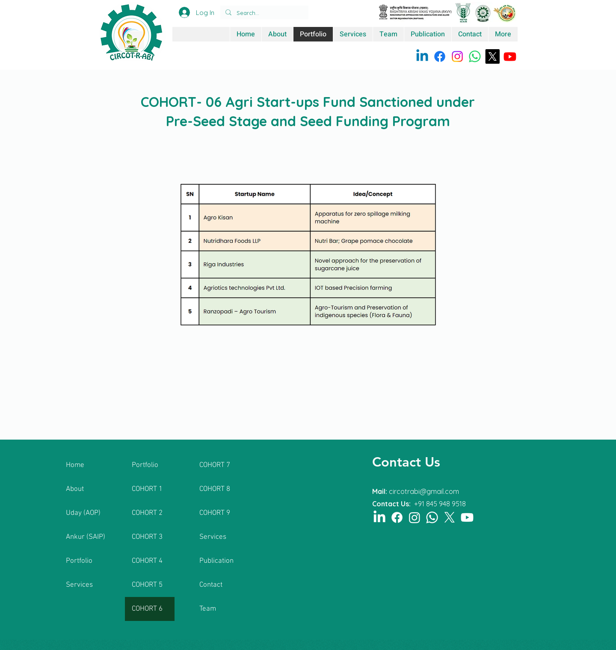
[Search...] (263, 13)
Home (75, 465)
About (75, 489)
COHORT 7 (214, 465)
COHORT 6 (147, 609)
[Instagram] (457, 56)
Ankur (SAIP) (85, 537)
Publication (216, 561)
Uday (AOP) (83, 513)
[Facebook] (439, 56)
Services (79, 585)
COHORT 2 (147, 513)
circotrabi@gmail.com (424, 491)
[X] (492, 56)
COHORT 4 (147, 561)
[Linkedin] (422, 56)
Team (207, 609)
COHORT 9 (214, 513)
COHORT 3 (147, 537)
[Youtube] (510, 56)
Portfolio (79, 561)
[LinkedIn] (379, 517)
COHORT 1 (147, 489)
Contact (210, 585)
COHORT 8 (214, 489)
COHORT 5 (147, 585)
